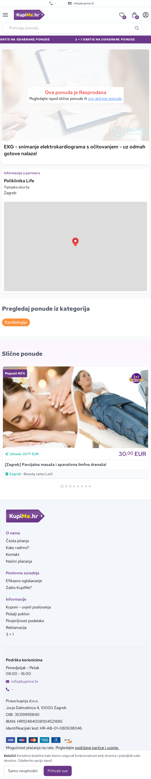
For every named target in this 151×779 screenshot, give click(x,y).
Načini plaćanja (19, 561)
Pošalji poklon (18, 613)
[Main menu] (5, 15)
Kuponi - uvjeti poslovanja (28, 607)
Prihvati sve (58, 770)
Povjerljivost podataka (25, 620)
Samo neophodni (23, 770)
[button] (75, 242)
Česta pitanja (17, 540)
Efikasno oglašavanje (24, 580)
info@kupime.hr (81, 3)
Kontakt (12, 554)
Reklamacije (16, 627)
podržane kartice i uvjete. (97, 747)
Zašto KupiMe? (19, 587)
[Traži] (136, 28)
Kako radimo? (17, 547)
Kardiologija (16, 322)
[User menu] (145, 15)
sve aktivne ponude (105, 98)
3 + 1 (10, 634)
